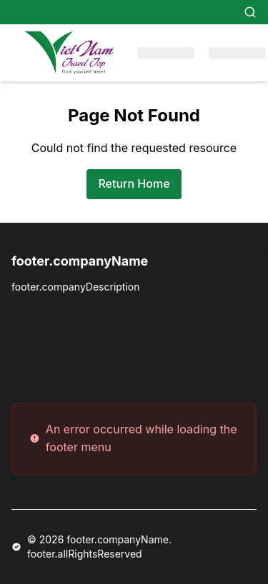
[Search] (250, 12)
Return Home (133, 183)
